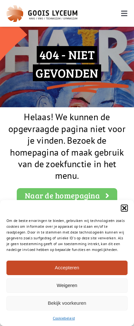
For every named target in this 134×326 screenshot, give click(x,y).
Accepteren (67, 267)
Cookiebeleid (64, 318)
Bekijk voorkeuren (67, 303)
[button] (124, 208)
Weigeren (67, 285)
